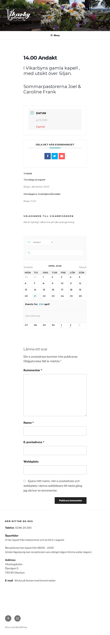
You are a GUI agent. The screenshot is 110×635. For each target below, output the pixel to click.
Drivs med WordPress (16, 627)
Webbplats (31, 461)
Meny (55, 35)
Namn (28, 422)
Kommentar (32, 370)
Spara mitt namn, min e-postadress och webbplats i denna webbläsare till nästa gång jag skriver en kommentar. (52, 485)
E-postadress (33, 442)
